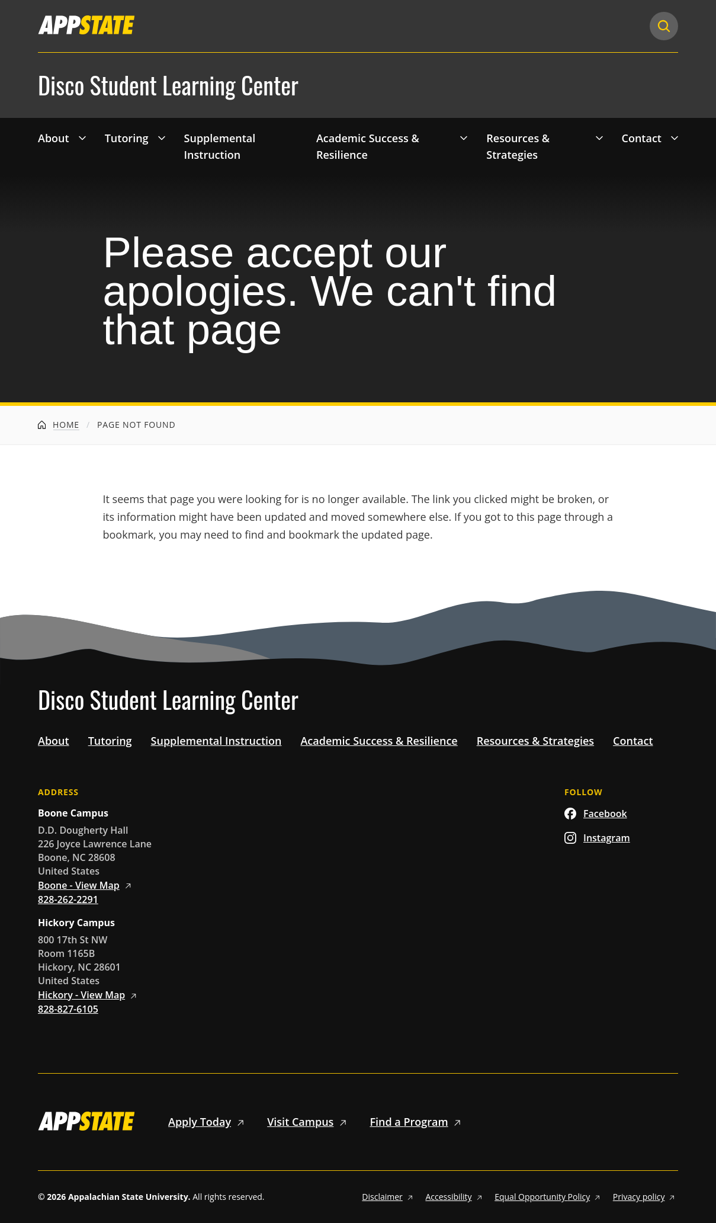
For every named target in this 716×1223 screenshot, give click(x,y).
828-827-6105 (68, 1009)
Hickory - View (89, 994)
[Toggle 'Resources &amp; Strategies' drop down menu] (599, 137)
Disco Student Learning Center (168, 85)
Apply (208, 1122)
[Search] (664, 26)
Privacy (645, 1196)
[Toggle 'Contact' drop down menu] (674, 137)
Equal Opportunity (549, 1196)
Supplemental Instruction (220, 146)
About (53, 138)
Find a (417, 1122)
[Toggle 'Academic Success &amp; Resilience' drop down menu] (463, 137)
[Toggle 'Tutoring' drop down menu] (161, 137)
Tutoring (127, 138)
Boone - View (86, 885)
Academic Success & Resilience (367, 146)
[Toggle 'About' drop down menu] (82, 137)
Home (58, 424)
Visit (309, 1122)
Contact (642, 138)
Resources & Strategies (518, 146)
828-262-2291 (68, 899)
